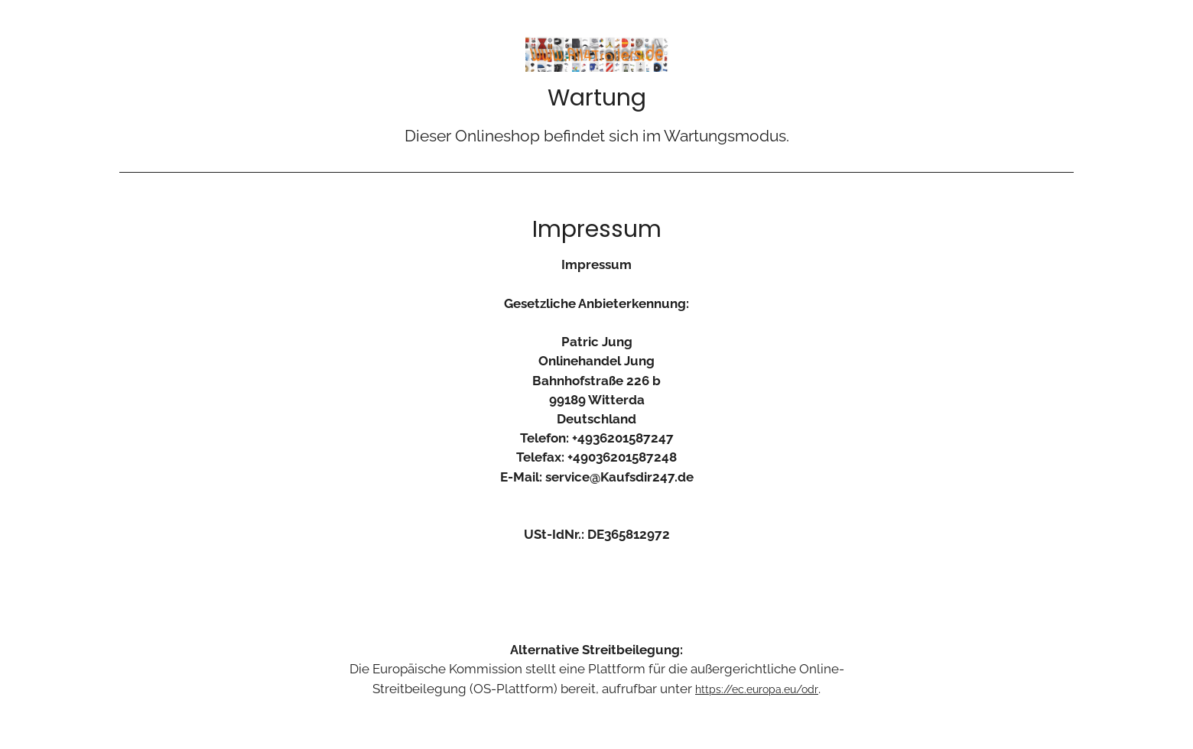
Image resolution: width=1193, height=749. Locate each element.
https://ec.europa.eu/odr (756, 689)
